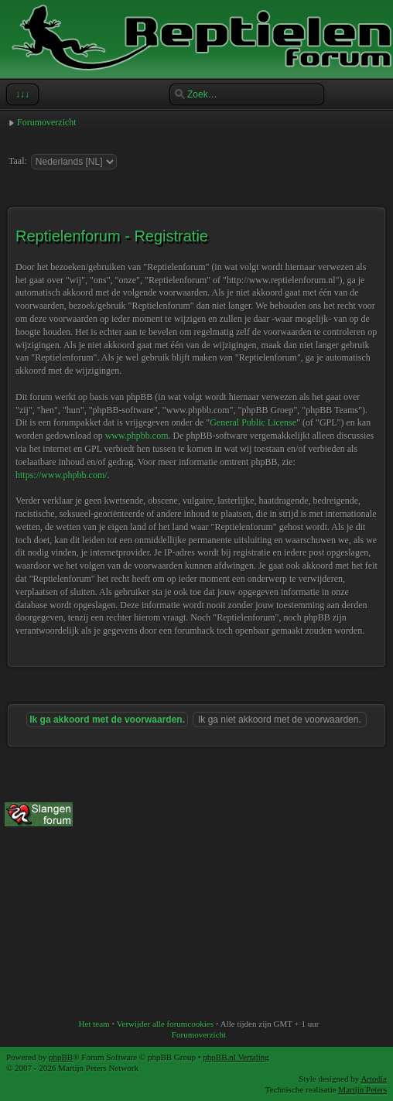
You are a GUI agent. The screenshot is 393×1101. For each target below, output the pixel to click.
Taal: (18, 161)
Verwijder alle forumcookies (165, 1023)
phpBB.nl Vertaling (235, 1057)
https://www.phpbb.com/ (61, 475)
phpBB (61, 1057)
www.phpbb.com (137, 435)
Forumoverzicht (47, 122)
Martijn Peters (362, 1089)
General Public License (253, 422)
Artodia (374, 1078)
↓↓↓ (20, 94)
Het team (94, 1023)
